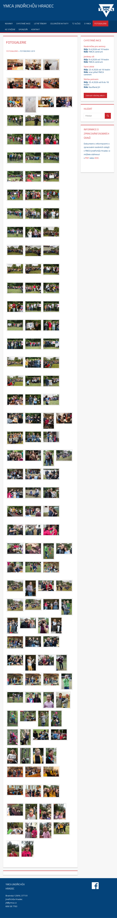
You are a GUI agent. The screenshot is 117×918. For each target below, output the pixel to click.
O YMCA (87, 23)
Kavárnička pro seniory (94, 46)
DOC (97, 158)
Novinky (9, 23)
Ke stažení (10, 29)
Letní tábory (40, 23)
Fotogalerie (100, 23)
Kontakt (35, 29)
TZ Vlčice (76, 23)
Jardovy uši (89, 56)
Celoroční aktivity (59, 23)
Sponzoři (23, 29)
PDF (87, 158)
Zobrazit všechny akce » (95, 95)
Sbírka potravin (91, 79)
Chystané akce (23, 23)
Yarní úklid (89, 66)
